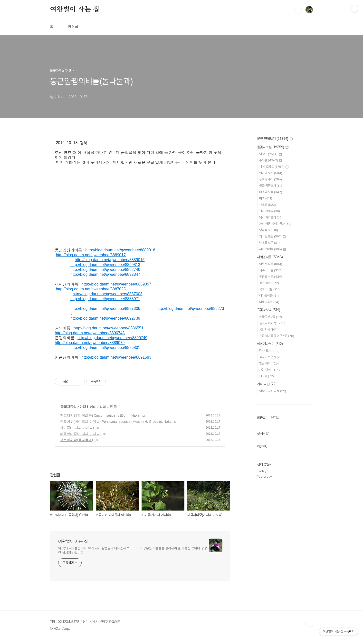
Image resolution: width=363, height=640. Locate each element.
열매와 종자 (270, 173)
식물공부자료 (270, 317)
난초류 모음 (270, 243)
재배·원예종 (272, 249)
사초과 (267, 205)
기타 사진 (267, 384)
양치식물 (268, 230)
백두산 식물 (270, 264)
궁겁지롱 (268, 329)
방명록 (73, 26)
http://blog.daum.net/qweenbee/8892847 (105, 274)
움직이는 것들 (271, 357)
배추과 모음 (270, 192)
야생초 (84, 407)
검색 (298, 9)
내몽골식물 (269, 302)
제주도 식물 (270, 270)
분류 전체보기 (275, 139)
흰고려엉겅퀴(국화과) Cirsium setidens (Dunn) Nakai (100, 415)
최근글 (261, 418)
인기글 (275, 418)
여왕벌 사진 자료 (272, 391)
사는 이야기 (270, 370)
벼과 (265, 198)
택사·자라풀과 (271, 217)
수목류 (270, 160)
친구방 (266, 376)
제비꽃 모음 (272, 236)
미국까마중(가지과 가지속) (80, 434)
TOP (309, 624)
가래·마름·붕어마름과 (275, 224)
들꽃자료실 (68, 407)
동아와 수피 (270, 179)
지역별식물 (270, 257)
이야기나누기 (270, 344)
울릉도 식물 (270, 276)
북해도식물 (270, 289)
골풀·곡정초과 (271, 185)
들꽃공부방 (268, 310)
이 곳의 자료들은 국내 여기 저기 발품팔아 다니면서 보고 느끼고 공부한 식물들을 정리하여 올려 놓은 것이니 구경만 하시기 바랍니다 (132, 550)
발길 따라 (269, 363)
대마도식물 (269, 295)
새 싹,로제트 (273, 166)
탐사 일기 (269, 351)
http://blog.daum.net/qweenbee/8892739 (105, 318)
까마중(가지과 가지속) (77, 428)
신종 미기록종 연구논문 (276, 336)
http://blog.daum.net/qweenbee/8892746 (105, 269)
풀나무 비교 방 (272, 323)
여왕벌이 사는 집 (74, 9)
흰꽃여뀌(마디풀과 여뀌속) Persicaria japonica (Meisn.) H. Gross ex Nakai (116, 421)
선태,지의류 (269, 211)
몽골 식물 (269, 283)
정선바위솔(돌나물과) (76, 440)
